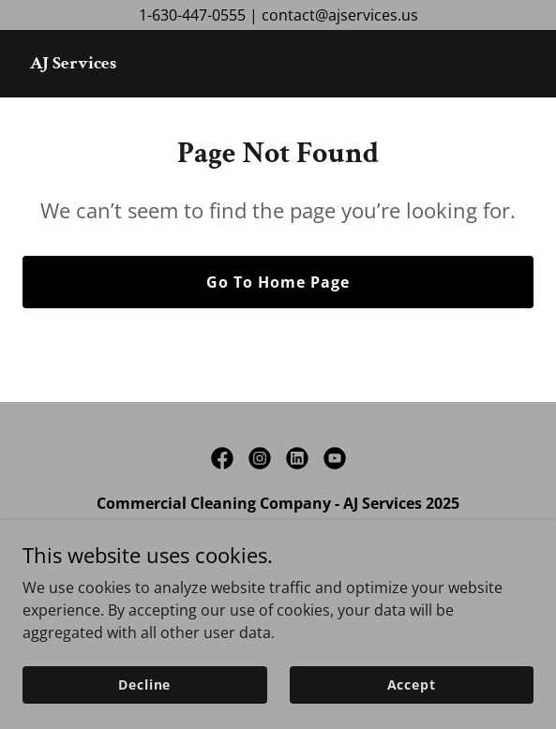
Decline (144, 684)
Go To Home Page (278, 282)
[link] (73, 62)
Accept (411, 684)
